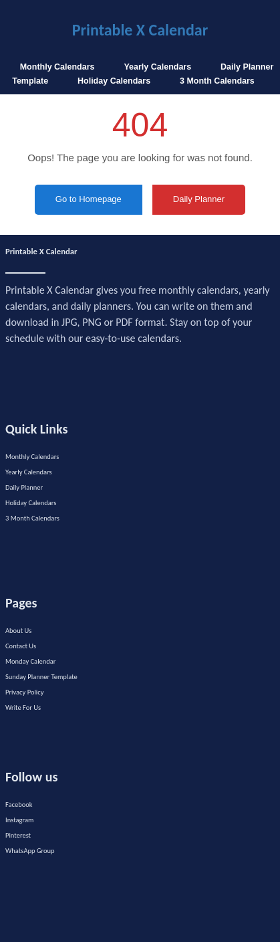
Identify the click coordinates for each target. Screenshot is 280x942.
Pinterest (18, 835)
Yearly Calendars (157, 67)
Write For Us (23, 707)
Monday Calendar (30, 661)
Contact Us (20, 646)
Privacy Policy (24, 692)
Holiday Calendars (114, 81)
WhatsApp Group (30, 850)
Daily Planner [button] (199, 199)
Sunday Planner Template (41, 676)
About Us (18, 630)
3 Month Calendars (217, 81)
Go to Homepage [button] (88, 199)
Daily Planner (24, 487)
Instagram (19, 820)
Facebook (19, 804)
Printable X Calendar (140, 29)
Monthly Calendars (57, 67)
